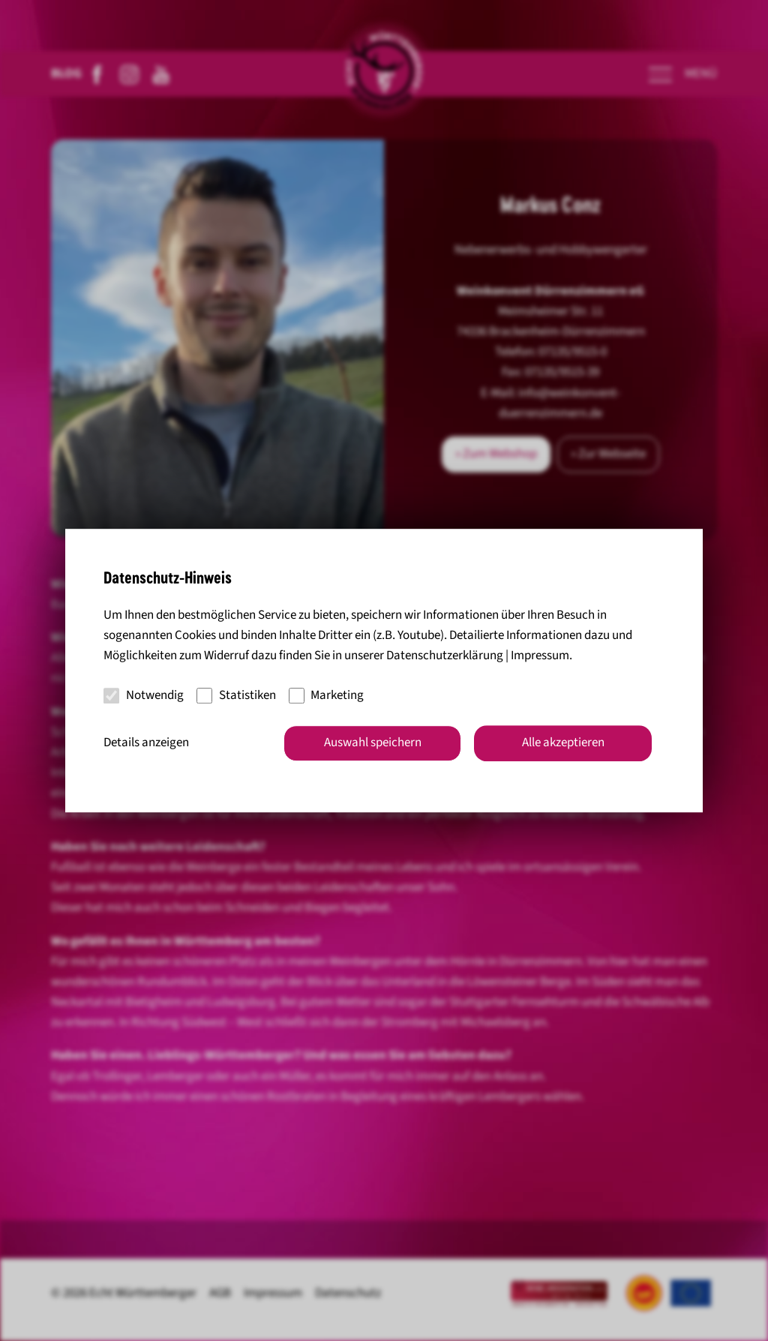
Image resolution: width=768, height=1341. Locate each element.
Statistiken (236, 695)
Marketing (326, 695)
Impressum (540, 656)
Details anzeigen (146, 743)
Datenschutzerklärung (444, 656)
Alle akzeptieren (563, 743)
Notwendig (144, 695)
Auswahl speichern (373, 743)
